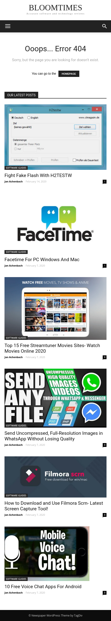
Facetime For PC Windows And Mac (41, 259)
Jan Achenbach (13, 181)
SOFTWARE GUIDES (16, 167)
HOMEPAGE (69, 73)
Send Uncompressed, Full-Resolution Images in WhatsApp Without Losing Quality (53, 436)
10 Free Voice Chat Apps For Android (43, 586)
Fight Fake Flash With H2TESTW (38, 175)
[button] (104, 26)
